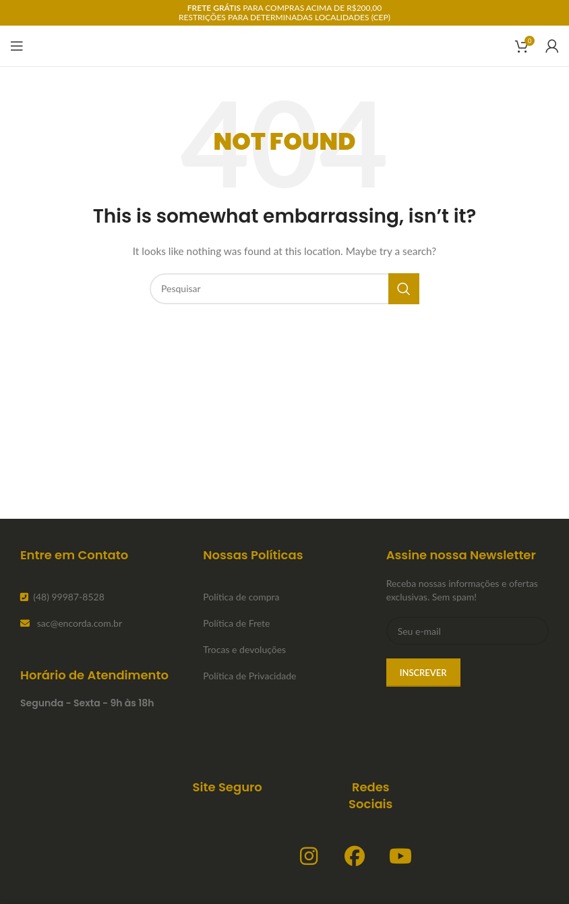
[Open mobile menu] (16, 45)
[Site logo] (284, 45)
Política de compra (241, 596)
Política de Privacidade (249, 675)
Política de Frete (236, 623)
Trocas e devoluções (244, 649)
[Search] (284, 288)
